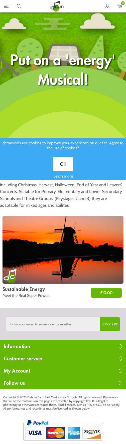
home (57, 6)
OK (63, 168)
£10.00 (106, 292)
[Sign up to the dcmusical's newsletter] (63, 324)
